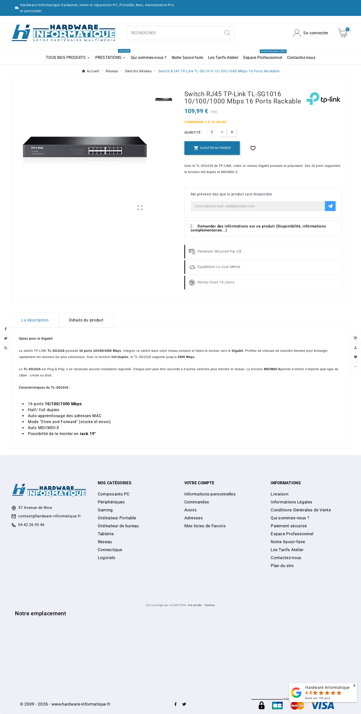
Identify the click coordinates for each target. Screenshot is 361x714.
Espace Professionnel (292, 533)
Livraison (279, 493)
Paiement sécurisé (289, 525)
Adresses (193, 517)
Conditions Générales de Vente (301, 509)
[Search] (227, 33)
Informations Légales (291, 501)
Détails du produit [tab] (86, 320)
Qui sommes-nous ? (290, 517)
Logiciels (106, 557)
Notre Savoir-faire (288, 541)
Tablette (106, 533)
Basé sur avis (317, 698)
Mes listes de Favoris (205, 525)
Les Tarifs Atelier (287, 549)
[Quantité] (211, 132)
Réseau (105, 541)
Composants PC (114, 493)
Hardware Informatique (327, 687)
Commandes (196, 501)
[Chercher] (174, 33)
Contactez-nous (286, 557)
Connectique (110, 549)
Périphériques (111, 501)
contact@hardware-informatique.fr (49, 516)
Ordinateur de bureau (118, 525)
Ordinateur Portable (117, 517)
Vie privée (195, 605)
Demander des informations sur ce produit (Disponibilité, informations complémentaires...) (258, 228)
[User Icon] (310, 33)
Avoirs (190, 509)
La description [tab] (35, 320)
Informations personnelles (210, 493)
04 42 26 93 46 (31, 525)
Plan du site (282, 565)
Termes (210, 605)
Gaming (105, 509)
